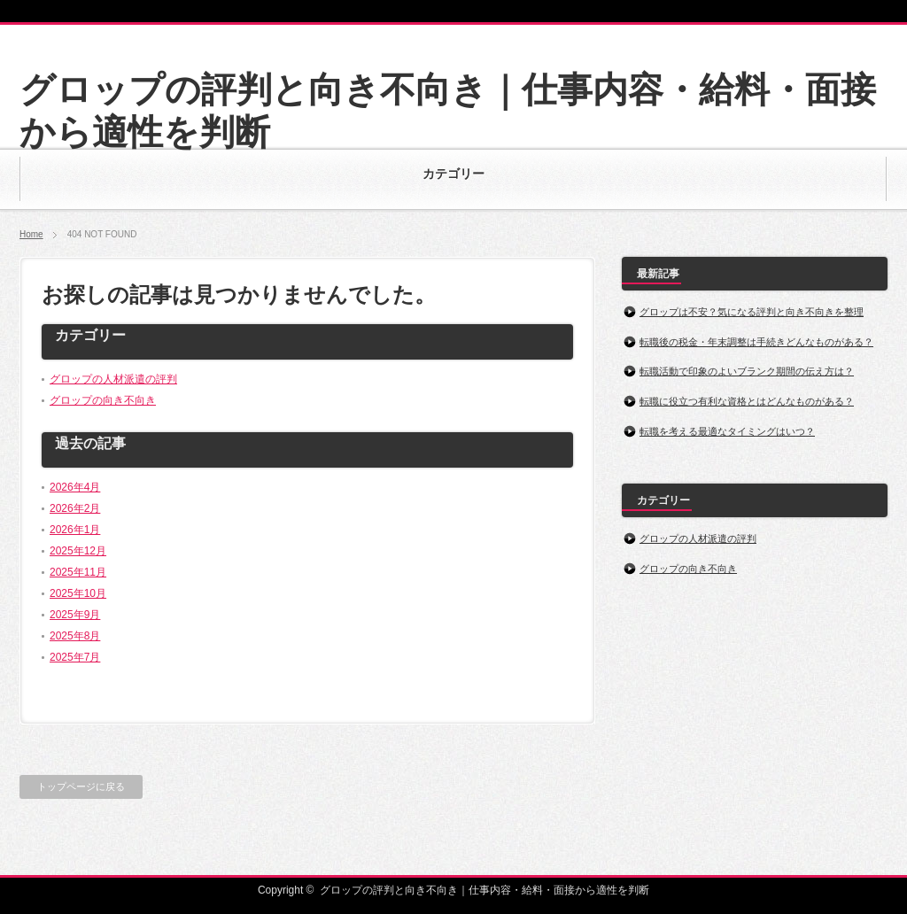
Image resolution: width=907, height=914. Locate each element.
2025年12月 (78, 551)
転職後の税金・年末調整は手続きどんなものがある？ (756, 342)
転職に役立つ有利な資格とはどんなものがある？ (747, 401)
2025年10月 (78, 593)
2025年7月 (75, 657)
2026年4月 (75, 487)
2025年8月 (75, 636)
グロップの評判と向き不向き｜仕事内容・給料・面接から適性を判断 (484, 890)
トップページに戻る (81, 786)
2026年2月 (75, 508)
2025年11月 (78, 572)
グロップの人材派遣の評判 (113, 379)
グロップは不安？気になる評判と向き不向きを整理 (752, 311)
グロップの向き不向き (103, 400)
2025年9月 (75, 614)
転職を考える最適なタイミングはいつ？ (727, 431)
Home (31, 234)
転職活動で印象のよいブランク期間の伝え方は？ (747, 371)
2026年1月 (75, 529)
